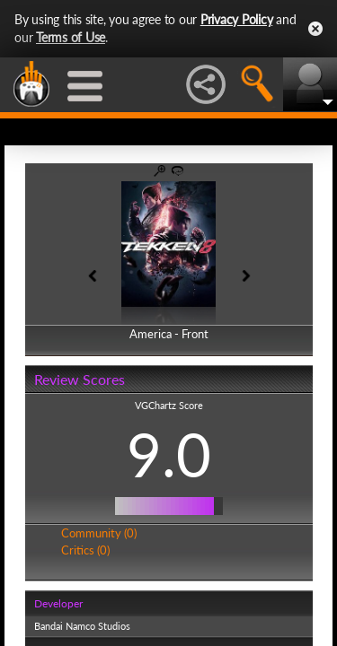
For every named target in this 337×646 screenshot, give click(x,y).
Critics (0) (85, 550)
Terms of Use (70, 37)
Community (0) (99, 533)
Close (315, 29)
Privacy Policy (236, 19)
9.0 (169, 454)
